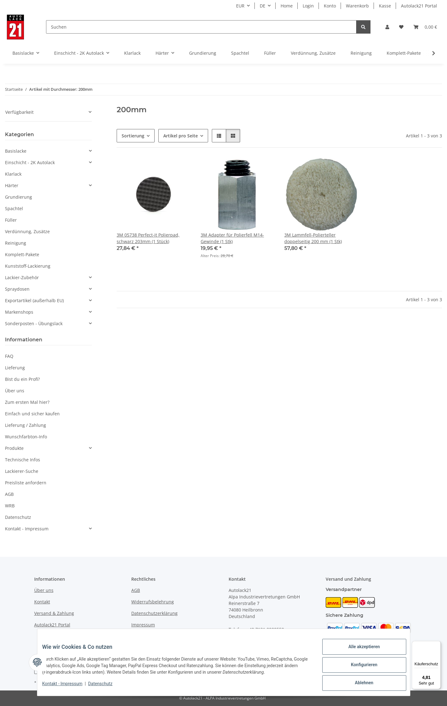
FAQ (9, 356)
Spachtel (14, 208)
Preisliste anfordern (25, 483)
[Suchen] (201, 27)
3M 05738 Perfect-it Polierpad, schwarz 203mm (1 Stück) (148, 238)
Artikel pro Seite (180, 136)
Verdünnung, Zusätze (27, 231)
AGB (9, 494)
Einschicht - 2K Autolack (30, 162)
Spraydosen (17, 289)
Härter (11, 185)
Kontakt (42, 602)
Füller (11, 220)
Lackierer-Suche (21, 471)
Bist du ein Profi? (22, 379)
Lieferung (15, 368)
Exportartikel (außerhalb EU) (34, 300)
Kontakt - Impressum (67, 686)
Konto (330, 6)
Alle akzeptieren (359, 651)
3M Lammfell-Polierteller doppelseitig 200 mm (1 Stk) (313, 238)
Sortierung (133, 136)
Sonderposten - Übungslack (34, 323)
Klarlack (13, 174)
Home (287, 6)
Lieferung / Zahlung (25, 425)
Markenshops (19, 312)
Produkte (14, 448)
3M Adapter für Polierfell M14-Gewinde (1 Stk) (232, 238)
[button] (387, 27)
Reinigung (15, 243)
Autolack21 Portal (419, 6)
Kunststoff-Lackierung (27, 266)
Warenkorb (357, 6)
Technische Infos (22, 460)
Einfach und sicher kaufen (32, 414)
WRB (10, 506)
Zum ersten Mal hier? (27, 402)
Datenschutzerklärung (154, 613)
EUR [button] (240, 6)
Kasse (385, 6)
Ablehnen (359, 683)
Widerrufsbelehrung (152, 602)
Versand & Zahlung (54, 613)
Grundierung (18, 197)
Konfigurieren (359, 667)
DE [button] (262, 6)
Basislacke (15, 151)
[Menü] (437, 644)
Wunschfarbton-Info (26, 437)
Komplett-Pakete (22, 254)
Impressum (143, 625)
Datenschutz (105, 686)
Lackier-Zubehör (22, 277)
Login (308, 6)
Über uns (14, 391)
